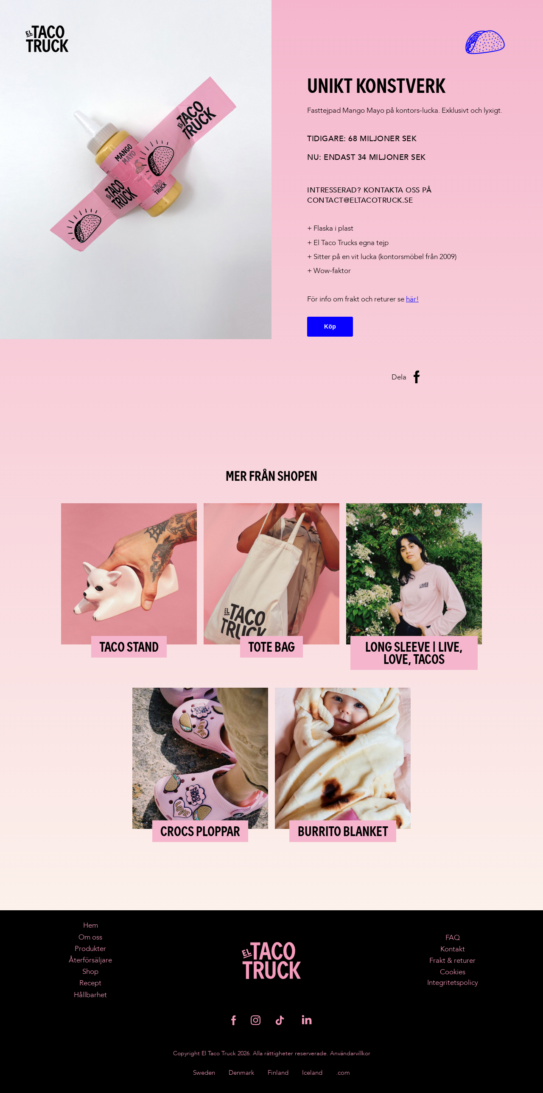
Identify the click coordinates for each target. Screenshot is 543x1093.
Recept (90, 983)
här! (412, 299)
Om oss (90, 937)
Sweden (204, 1072)
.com (343, 1072)
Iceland (312, 1072)
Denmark (241, 1072)
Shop (90, 971)
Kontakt (452, 949)
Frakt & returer (452, 960)
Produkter (90, 949)
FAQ (452, 937)
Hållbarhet (90, 995)
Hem (90, 925)
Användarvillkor (350, 1053)
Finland (278, 1072)
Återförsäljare (90, 960)
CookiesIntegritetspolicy (452, 977)
